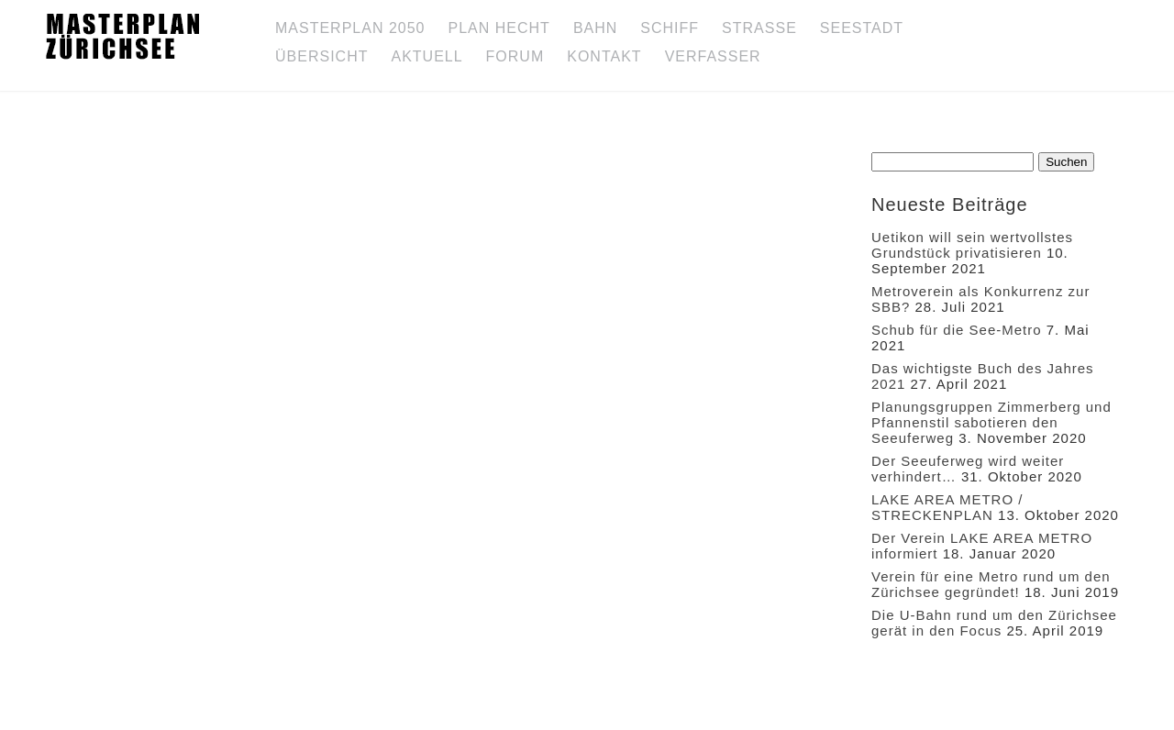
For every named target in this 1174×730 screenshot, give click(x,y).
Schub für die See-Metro (956, 329)
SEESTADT (861, 28)
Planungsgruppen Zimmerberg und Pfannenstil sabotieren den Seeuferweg (991, 422)
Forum (515, 56)
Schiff (669, 28)
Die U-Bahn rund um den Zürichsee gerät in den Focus (994, 622)
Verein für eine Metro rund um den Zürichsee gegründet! (991, 584)
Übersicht (321, 56)
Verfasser (713, 56)
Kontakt (604, 56)
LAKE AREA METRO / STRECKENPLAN (947, 507)
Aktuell (426, 56)
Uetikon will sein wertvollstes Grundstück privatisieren (972, 244)
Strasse (759, 28)
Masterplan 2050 (350, 28)
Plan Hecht (499, 28)
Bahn (595, 28)
